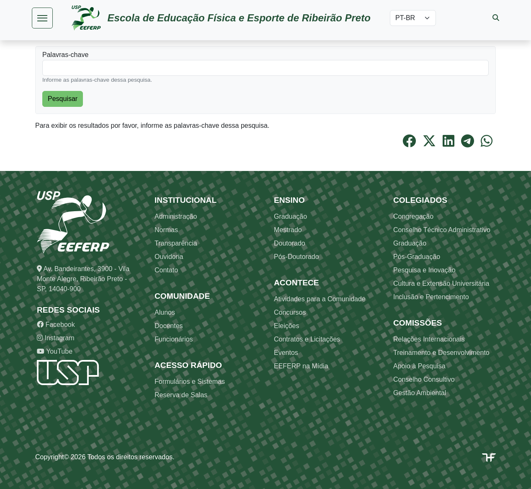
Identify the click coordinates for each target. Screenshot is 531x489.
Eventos (286, 352)
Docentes (169, 325)
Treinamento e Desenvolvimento (441, 352)
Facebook (56, 324)
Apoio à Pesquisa (419, 366)
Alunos (165, 312)
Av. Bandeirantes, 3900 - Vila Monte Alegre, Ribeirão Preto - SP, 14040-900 (83, 278)
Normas (166, 229)
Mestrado (288, 229)
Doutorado (289, 243)
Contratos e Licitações (307, 339)
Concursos (290, 312)
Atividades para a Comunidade (320, 299)
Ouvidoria (169, 256)
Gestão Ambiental (419, 392)
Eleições (286, 325)
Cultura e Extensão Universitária (441, 283)
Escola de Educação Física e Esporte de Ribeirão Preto (239, 17)
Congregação (413, 216)
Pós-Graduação (416, 256)
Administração (176, 216)
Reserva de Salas (181, 394)
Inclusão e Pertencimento (431, 296)
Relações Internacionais (429, 339)
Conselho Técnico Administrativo (441, 229)
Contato (166, 270)
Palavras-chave (65, 54)
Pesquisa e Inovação (424, 270)
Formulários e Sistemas (190, 381)
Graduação (290, 216)
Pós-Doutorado (296, 256)
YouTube (54, 351)
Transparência (176, 243)
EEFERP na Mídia (301, 366)
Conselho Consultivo (424, 379)
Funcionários (174, 339)
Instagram (56, 338)
